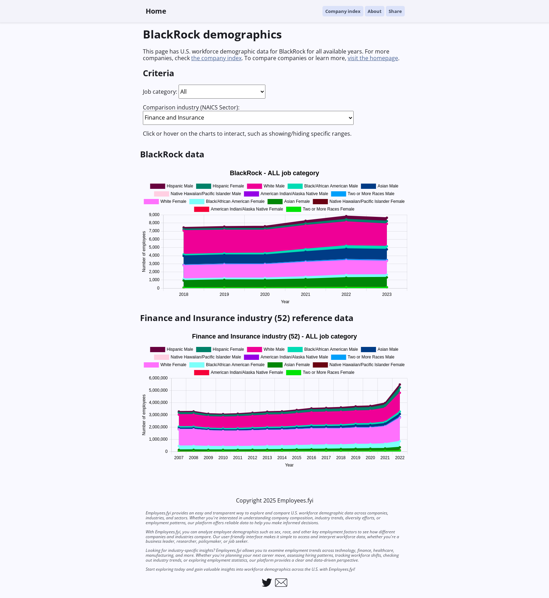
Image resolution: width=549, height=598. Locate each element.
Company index (343, 11)
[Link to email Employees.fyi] (281, 582)
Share (395, 11)
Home (156, 11)
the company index (216, 58)
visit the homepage (373, 58)
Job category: (160, 91)
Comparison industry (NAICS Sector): (191, 107)
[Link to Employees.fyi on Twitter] (267, 582)
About (375, 11)
